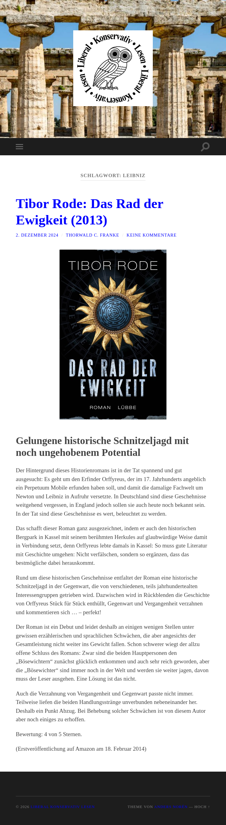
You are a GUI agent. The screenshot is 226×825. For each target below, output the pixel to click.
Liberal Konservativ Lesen (63, 807)
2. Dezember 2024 (37, 235)
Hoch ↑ (202, 807)
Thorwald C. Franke (92, 235)
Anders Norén (170, 807)
